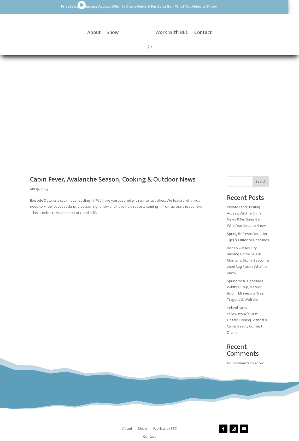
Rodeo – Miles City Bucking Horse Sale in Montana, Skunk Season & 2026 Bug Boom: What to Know (248, 154)
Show (113, 32)
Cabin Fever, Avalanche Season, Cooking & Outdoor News (113, 73)
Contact (203, 32)
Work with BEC (172, 32)
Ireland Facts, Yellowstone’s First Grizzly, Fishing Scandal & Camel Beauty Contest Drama (247, 214)
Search (260, 76)
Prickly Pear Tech (158, 353)
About (94, 32)
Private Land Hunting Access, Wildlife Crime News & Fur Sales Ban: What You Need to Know (80, 6)
